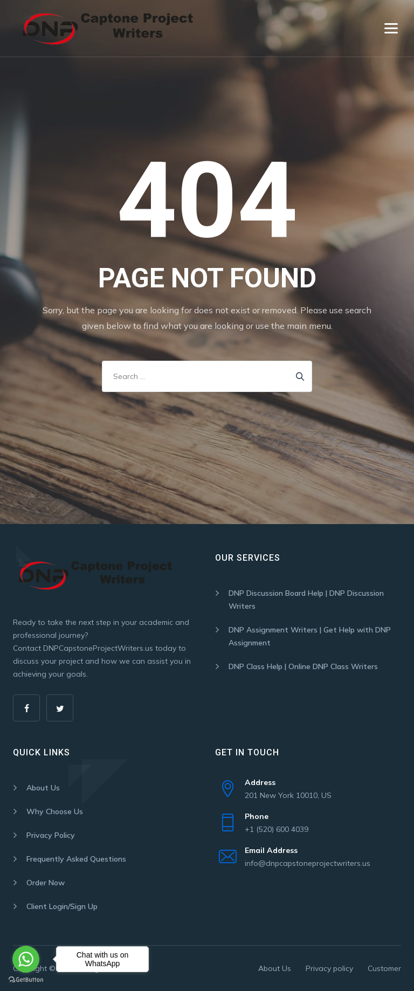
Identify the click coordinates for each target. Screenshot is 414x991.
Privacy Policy (50, 835)
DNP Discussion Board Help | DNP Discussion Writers (306, 599)
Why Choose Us (54, 811)
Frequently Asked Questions (76, 859)
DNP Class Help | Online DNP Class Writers (303, 666)
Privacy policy (329, 968)
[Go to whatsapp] (25, 959)
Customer (384, 968)
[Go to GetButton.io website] (26, 979)
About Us (43, 788)
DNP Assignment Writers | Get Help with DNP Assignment (310, 636)
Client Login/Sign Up (62, 906)
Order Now (45, 882)
